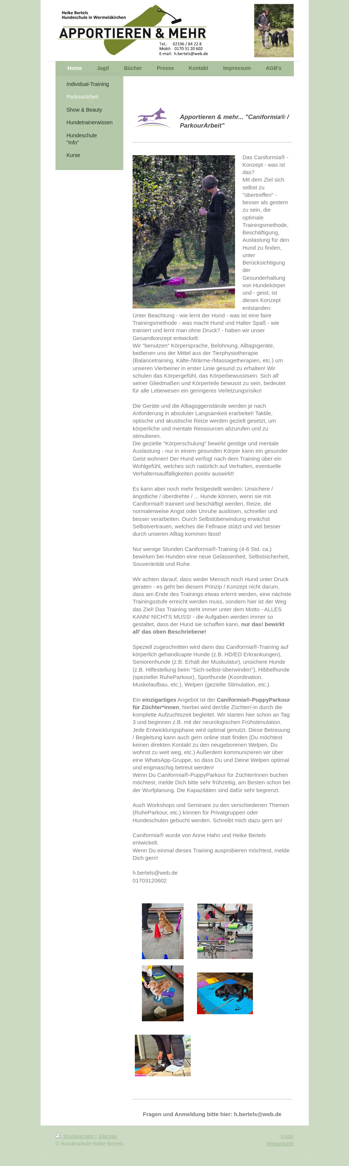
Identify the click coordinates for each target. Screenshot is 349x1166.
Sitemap (107, 1136)
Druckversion (75, 1136)
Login (287, 1136)
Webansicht (280, 1144)
